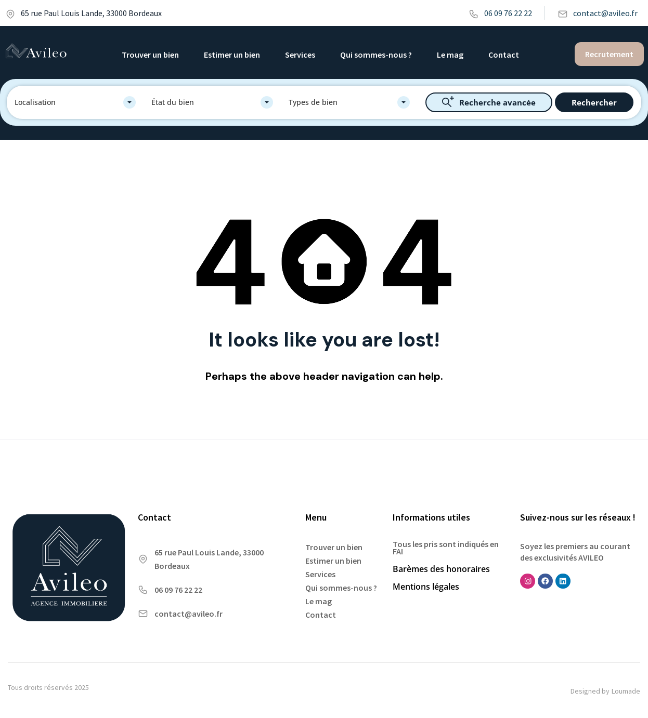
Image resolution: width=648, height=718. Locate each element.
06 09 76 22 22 (500, 13)
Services (300, 54)
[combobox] (75, 102)
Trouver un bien (150, 54)
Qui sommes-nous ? (376, 54)
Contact (503, 54)
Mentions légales (426, 586)
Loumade (626, 691)
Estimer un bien (232, 54)
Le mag (450, 54)
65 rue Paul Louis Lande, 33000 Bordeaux (83, 13)
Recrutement (609, 54)
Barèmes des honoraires (441, 569)
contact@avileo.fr (598, 13)
